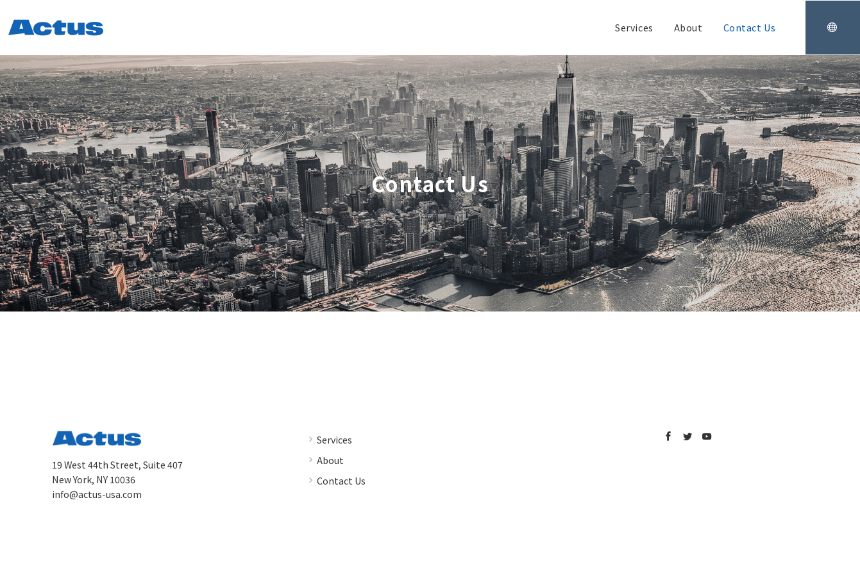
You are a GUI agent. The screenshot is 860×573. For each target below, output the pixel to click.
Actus (444, 556)
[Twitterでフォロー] (687, 436)
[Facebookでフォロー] (668, 436)
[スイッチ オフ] (832, 27)
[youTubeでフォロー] (706, 436)
